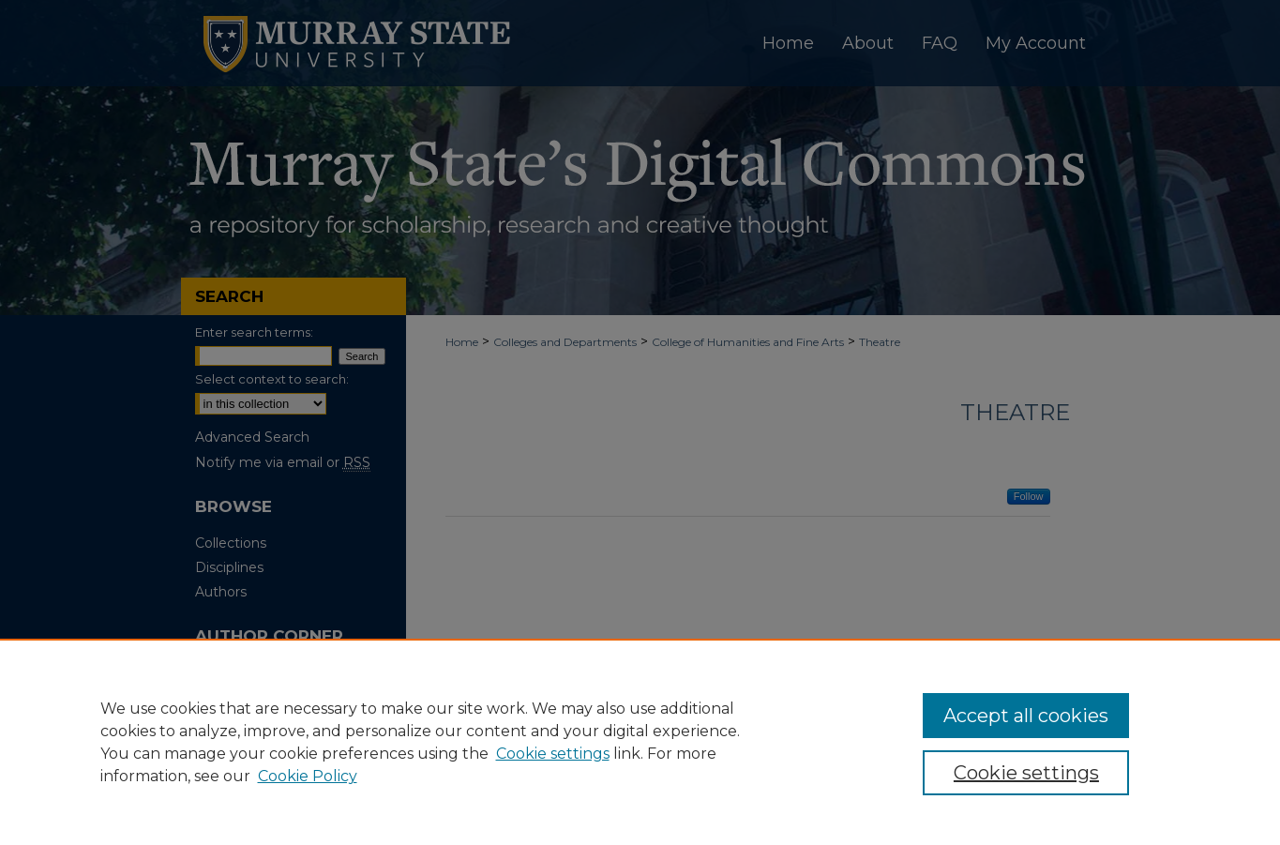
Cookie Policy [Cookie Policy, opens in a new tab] (307, 776)
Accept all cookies (1025, 715)
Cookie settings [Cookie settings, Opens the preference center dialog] (1026, 773)
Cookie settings (553, 753)
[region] (640, 742)
